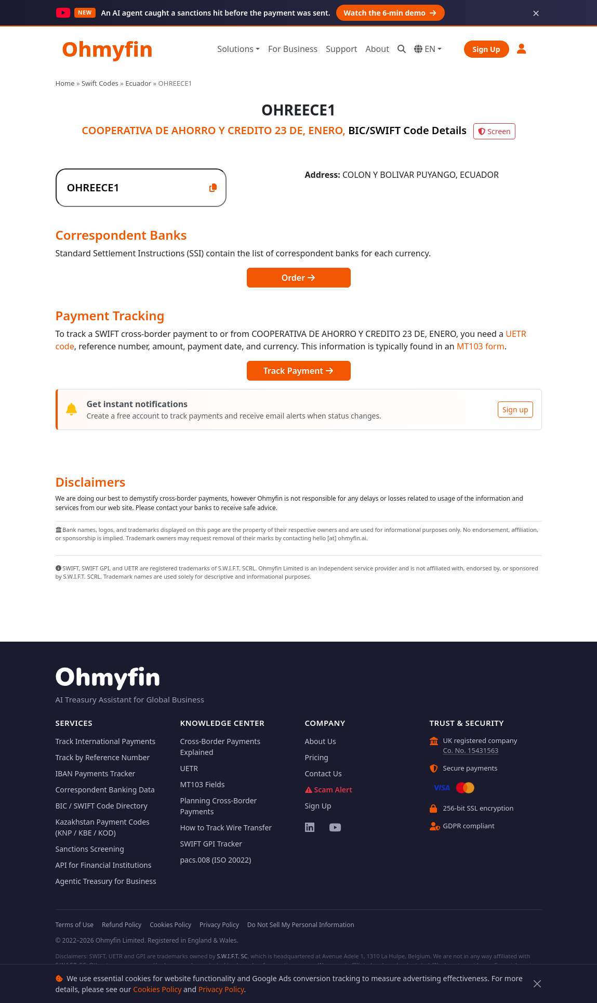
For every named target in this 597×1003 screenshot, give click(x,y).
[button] (522, 49)
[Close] (537, 984)
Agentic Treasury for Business (106, 881)
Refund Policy (121, 924)
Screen (494, 131)
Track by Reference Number (103, 757)
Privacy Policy (221, 989)
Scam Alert (328, 789)
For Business (292, 49)
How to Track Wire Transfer (226, 827)
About (377, 49)
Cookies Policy (157, 989)
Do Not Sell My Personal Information (300, 924)
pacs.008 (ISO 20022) (215, 860)
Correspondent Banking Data (105, 789)
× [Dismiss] (536, 13)
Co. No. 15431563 (471, 750)
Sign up (515, 409)
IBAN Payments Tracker (96, 773)
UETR (189, 768)
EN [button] (424, 49)
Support (341, 49)
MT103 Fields (202, 784)
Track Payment (298, 370)
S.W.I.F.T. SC (232, 956)
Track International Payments (106, 741)
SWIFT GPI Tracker (211, 844)
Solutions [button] (235, 49)
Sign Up (486, 49)
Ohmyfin (107, 48)
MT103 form (481, 346)
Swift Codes (100, 83)
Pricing (316, 757)
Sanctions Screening (90, 849)
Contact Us (323, 773)
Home (65, 83)
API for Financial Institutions (104, 865)
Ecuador (138, 83)
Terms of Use (75, 924)
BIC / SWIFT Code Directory (102, 806)
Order (299, 277)
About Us (320, 741)
